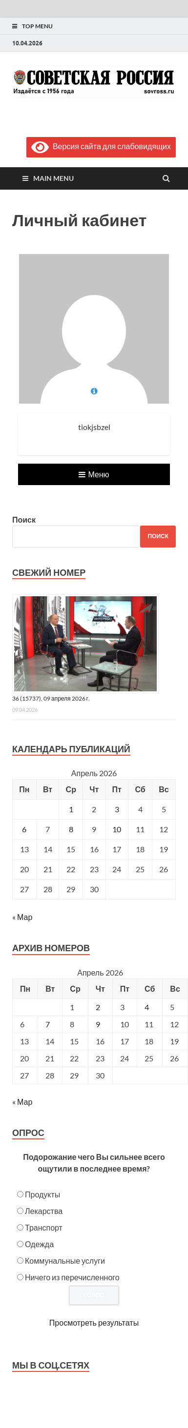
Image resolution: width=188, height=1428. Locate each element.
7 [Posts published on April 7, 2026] (47, 1024)
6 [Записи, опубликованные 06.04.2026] (24, 829)
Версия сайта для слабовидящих (101, 146)
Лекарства (44, 1210)
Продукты (42, 1194)
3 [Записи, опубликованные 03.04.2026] (117, 809)
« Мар (22, 916)
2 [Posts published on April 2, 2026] (98, 1007)
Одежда (39, 1244)
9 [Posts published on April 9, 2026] (98, 1024)
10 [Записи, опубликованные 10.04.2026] (116, 829)
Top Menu (37, 26)
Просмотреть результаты (94, 1322)
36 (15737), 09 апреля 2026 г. (51, 698)
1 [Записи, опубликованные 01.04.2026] (71, 809)
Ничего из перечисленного (72, 1277)
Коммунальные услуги (65, 1260)
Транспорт (44, 1227)
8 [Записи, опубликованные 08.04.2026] (71, 829)
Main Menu (53, 178)
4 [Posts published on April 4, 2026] (147, 1007)
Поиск (24, 519)
